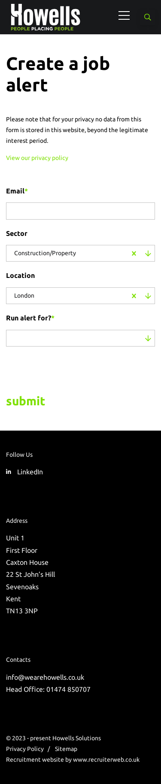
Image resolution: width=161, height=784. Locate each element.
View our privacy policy (37, 157)
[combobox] (101, 253)
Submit (25, 400)
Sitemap (66, 748)
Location (20, 275)
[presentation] (61, 368)
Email (17, 191)
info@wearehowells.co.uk (45, 677)
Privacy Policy (25, 748)
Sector (16, 233)
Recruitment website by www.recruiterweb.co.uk (73, 759)
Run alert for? (30, 318)
